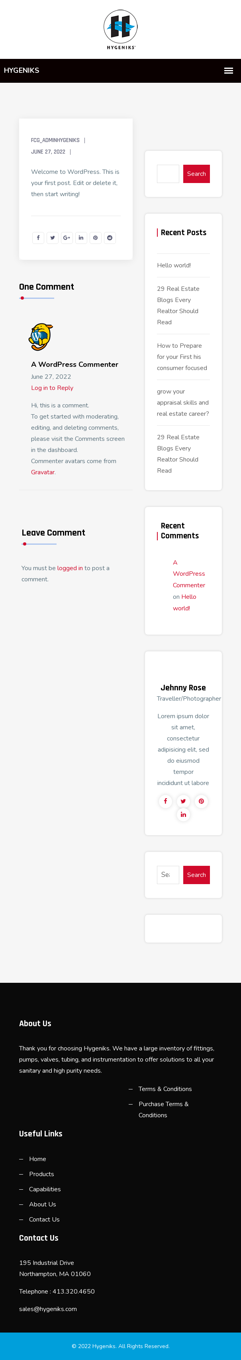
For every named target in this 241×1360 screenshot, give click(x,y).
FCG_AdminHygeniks (55, 140)
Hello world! (174, 265)
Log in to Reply (52, 388)
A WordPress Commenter (74, 364)
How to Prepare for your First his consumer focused (182, 356)
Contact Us (44, 1219)
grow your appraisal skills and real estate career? (183, 402)
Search (196, 174)
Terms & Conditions (165, 1089)
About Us (42, 1204)
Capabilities (45, 1189)
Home (37, 1159)
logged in (70, 568)
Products (41, 1174)
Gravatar (43, 472)
